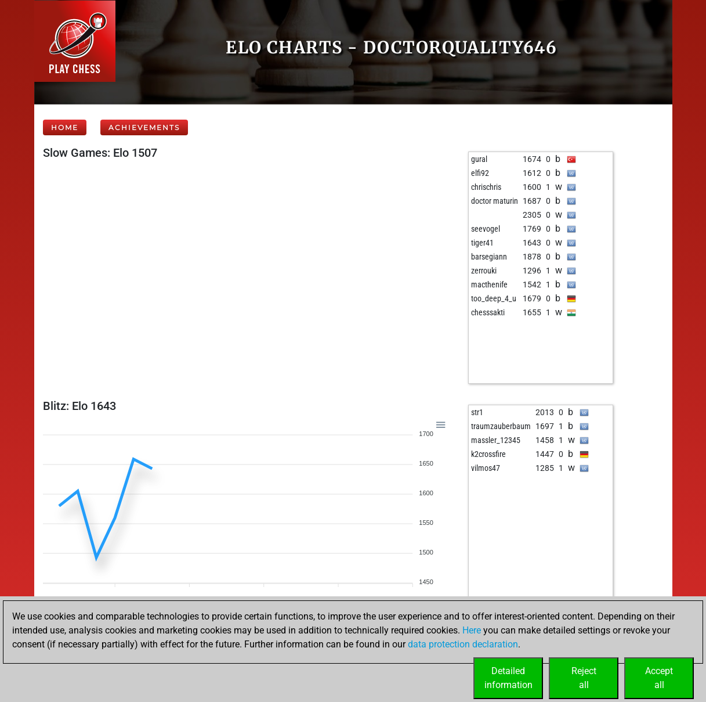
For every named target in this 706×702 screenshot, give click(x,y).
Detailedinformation (508, 677)
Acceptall (659, 677)
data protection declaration (463, 644)
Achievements (144, 127)
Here (471, 630)
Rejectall (583, 677)
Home (64, 127)
